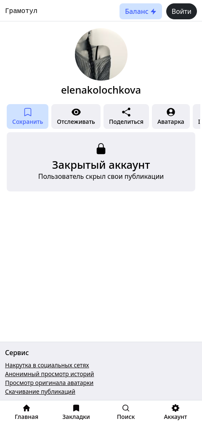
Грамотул (21, 11)
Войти (181, 11)
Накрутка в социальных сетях (47, 365)
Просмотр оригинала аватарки (49, 383)
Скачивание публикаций (40, 391)
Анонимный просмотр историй (49, 374)
